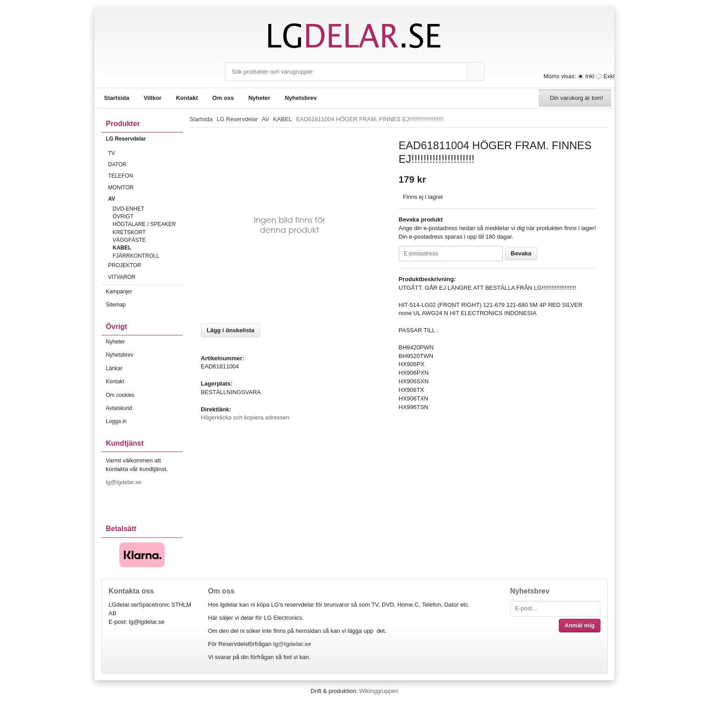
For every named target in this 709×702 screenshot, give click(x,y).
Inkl (589, 76)
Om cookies (120, 395)
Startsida (116, 97)
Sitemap (116, 305)
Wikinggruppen (378, 691)
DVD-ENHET (128, 209)
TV (145, 153)
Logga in (116, 421)
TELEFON (145, 176)
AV (145, 199)
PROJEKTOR (145, 265)
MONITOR (145, 187)
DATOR (145, 164)
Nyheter (259, 97)
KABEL (122, 248)
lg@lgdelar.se (124, 482)
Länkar (114, 368)
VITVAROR (145, 277)
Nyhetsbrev (301, 97)
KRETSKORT (129, 232)
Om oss (223, 97)
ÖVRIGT (123, 216)
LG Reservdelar (144, 139)
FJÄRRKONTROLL (136, 256)
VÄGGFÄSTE (129, 240)
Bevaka (521, 253)
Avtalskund (119, 408)
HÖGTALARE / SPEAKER (144, 224)
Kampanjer (119, 291)
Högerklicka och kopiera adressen (245, 417)
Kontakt (187, 97)
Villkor (153, 97)
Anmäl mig (580, 625)
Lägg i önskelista (230, 330)
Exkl (608, 76)
